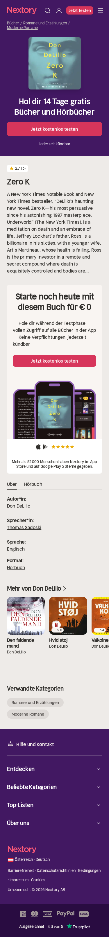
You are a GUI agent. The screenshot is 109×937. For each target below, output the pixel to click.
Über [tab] (12, 484)
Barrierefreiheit (21, 870)
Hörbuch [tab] (33, 484)
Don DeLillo (18, 506)
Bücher (13, 23)
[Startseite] (24, 10)
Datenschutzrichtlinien (56, 870)
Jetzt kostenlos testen (54, 129)
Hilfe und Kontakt (30, 744)
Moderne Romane (22, 28)
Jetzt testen (80, 10)
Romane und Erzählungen (45, 23)
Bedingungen (89, 870)
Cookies (38, 879)
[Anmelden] (59, 10)
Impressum (19, 879)
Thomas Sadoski (24, 527)
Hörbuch (16, 567)
